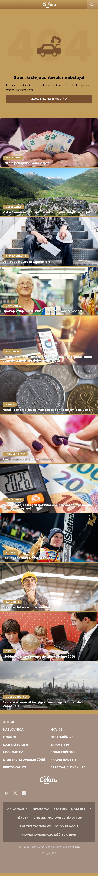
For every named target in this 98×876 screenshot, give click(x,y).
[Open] (5, 4)
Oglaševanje (17, 809)
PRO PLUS (60, 809)
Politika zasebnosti (35, 826)
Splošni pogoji (66, 826)
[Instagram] (24, 793)
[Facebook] (6, 793)
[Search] (92, 4)
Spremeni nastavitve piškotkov (58, 818)
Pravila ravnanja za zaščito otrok (49, 835)
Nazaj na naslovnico (49, 99)
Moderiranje (81, 809)
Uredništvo (40, 809)
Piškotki (22, 818)
